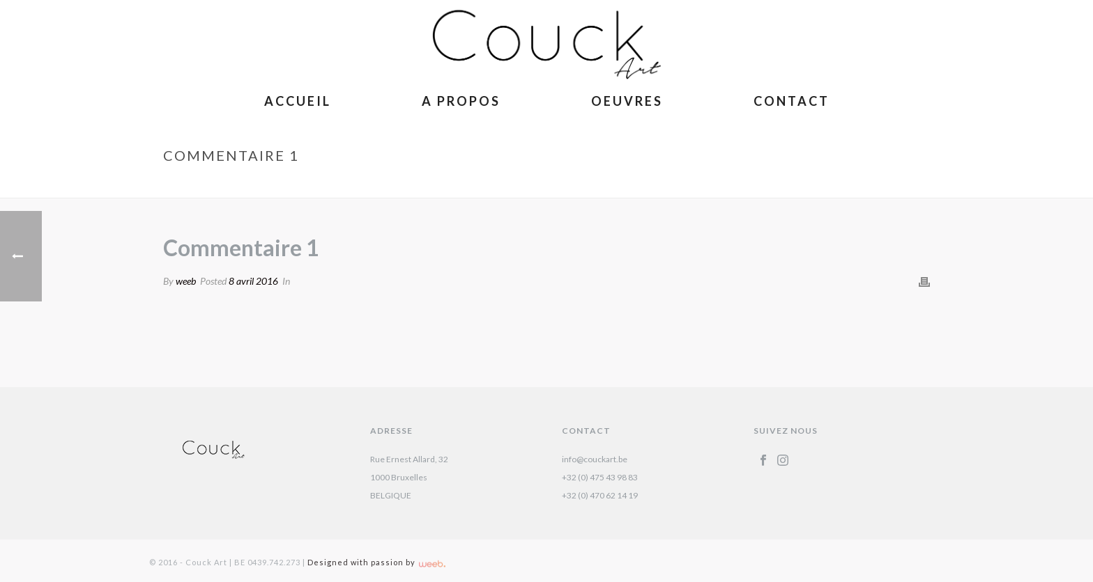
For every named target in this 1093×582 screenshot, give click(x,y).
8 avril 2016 (253, 281)
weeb (186, 281)
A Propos (461, 101)
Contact (792, 101)
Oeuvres (627, 101)
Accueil (297, 101)
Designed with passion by (376, 562)
